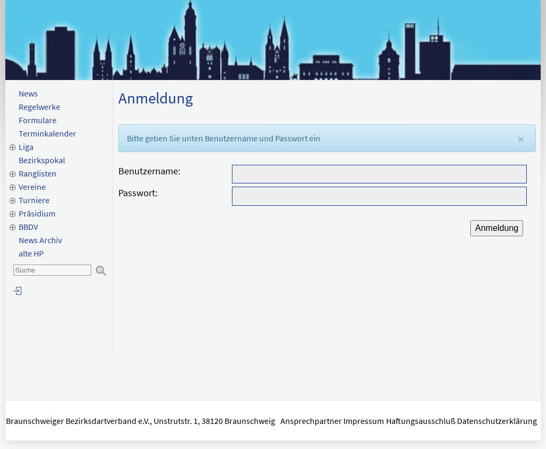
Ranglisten (38, 173)
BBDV (28, 226)
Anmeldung (496, 227)
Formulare (38, 120)
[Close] (520, 139)
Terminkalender (47, 133)
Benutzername (148, 171)
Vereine (32, 186)
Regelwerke (39, 106)
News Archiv (40, 240)
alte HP (31, 253)
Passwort (136, 193)
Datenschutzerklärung (498, 420)
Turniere (34, 200)
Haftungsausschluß (420, 420)
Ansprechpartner (311, 420)
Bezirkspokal (42, 160)
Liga (26, 146)
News (28, 93)
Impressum (363, 420)
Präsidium (37, 213)
